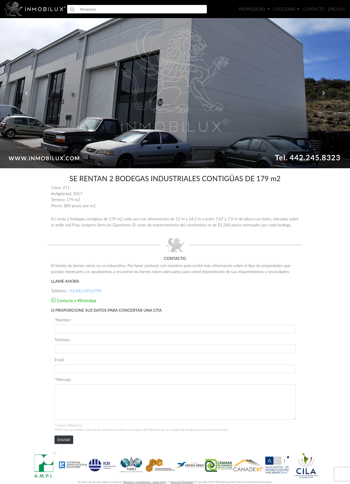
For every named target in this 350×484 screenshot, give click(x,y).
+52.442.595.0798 (84, 290)
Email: (59, 359)
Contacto (314, 8)
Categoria (284, 8)
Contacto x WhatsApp (76, 300)
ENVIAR (63, 440)
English (336, 8)
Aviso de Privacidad (182, 482)
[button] (26, 93)
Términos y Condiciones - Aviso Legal (144, 482)
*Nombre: (62, 319)
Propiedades (253, 8)
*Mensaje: (63, 379)
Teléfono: (62, 339)
